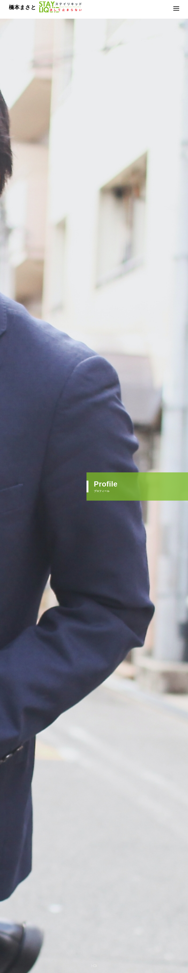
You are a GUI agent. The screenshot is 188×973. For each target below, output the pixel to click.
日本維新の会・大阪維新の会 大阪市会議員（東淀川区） (52, 9)
